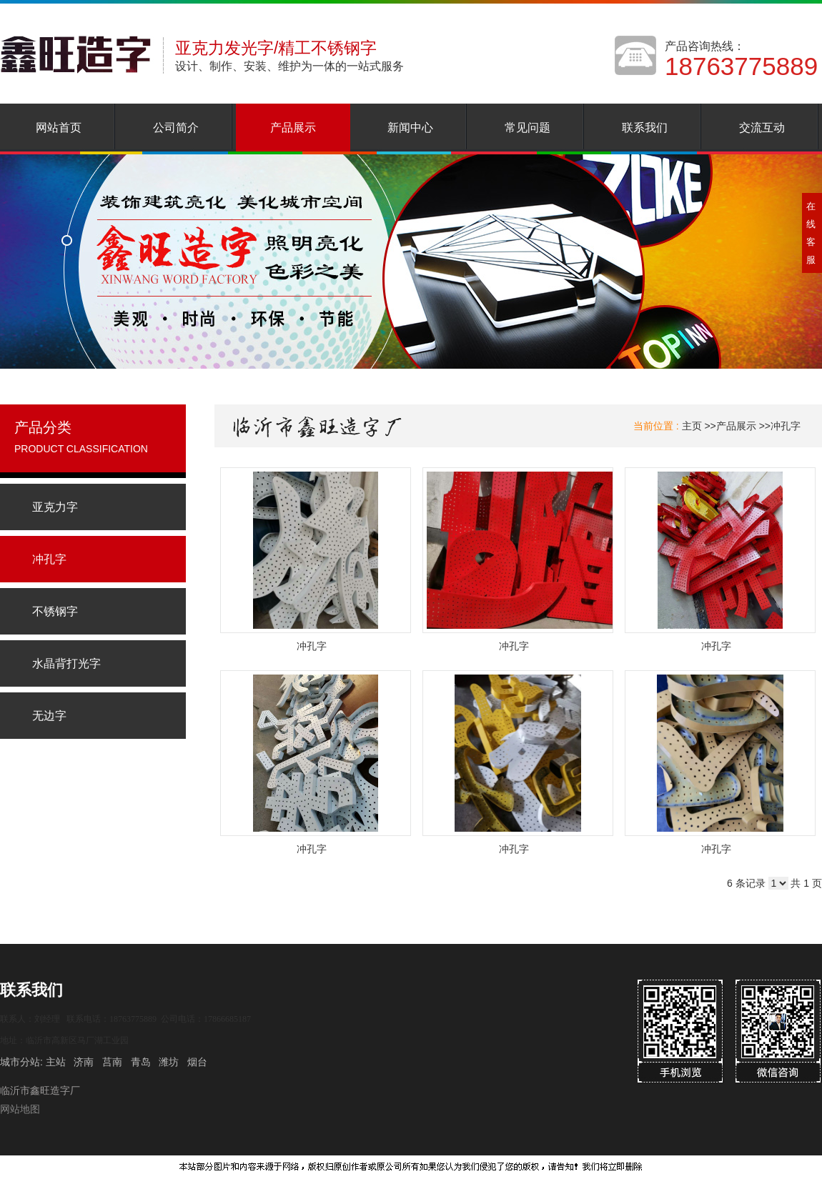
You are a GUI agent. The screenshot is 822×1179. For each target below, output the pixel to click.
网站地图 (20, 1109)
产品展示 (736, 426)
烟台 (197, 1062)
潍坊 (169, 1062)
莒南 (112, 1062)
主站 (54, 1062)
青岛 (141, 1062)
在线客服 (811, 233)
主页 (692, 426)
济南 (84, 1062)
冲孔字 (786, 426)
